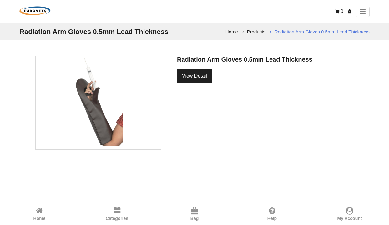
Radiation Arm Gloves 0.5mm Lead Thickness (322, 31)
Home (231, 31)
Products (256, 31)
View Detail (194, 75)
